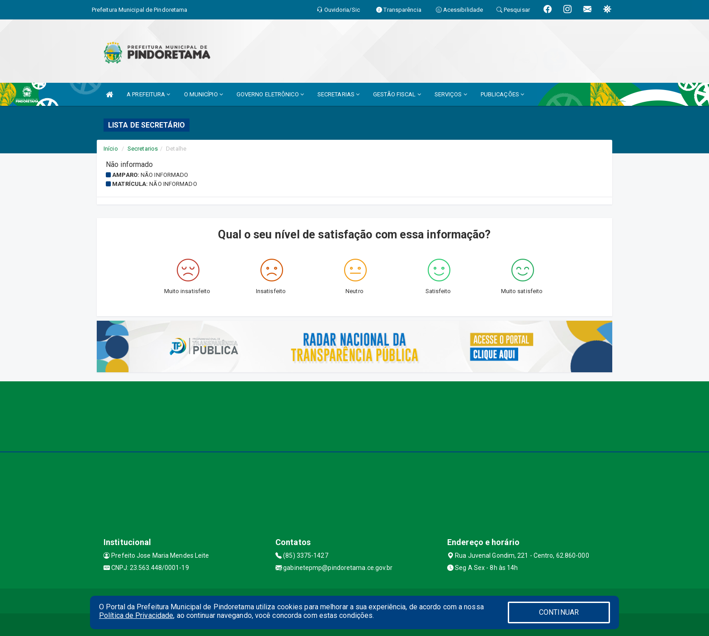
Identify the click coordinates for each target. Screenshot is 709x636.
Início (111, 148)
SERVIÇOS (451, 94)
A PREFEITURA (148, 94)
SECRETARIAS (338, 94)
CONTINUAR (559, 612)
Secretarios (143, 148)
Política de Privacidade (136, 615)
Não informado (164, 174)
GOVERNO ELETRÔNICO (270, 94)
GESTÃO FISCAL (397, 94)
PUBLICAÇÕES (502, 94)
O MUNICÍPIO (203, 94)
